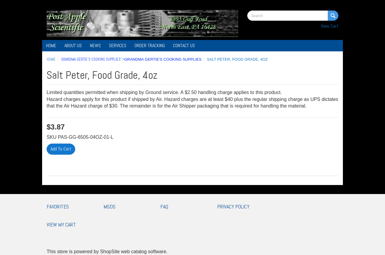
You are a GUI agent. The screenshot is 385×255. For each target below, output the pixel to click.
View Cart (329, 26)
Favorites (58, 206)
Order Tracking (149, 45)
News (95, 45)
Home (51, 45)
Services (117, 45)
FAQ (164, 206)
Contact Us (184, 45)
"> (131, 59)
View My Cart (61, 224)
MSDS (109, 206)
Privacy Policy (233, 206)
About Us (73, 45)
